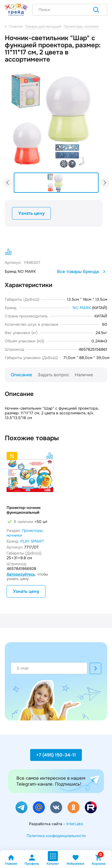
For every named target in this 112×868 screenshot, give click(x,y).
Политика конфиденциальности (56, 835)
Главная (11, 860)
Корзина (98, 860)
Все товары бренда (82, 272)
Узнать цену (31, 213)
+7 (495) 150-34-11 (56, 755)
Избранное (75, 860)
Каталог (53, 858)
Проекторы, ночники (25, 533)
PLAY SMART (32, 541)
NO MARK (82, 307)
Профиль (31, 860)
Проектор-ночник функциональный (24, 510)
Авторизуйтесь (21, 574)
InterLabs (74, 823)
